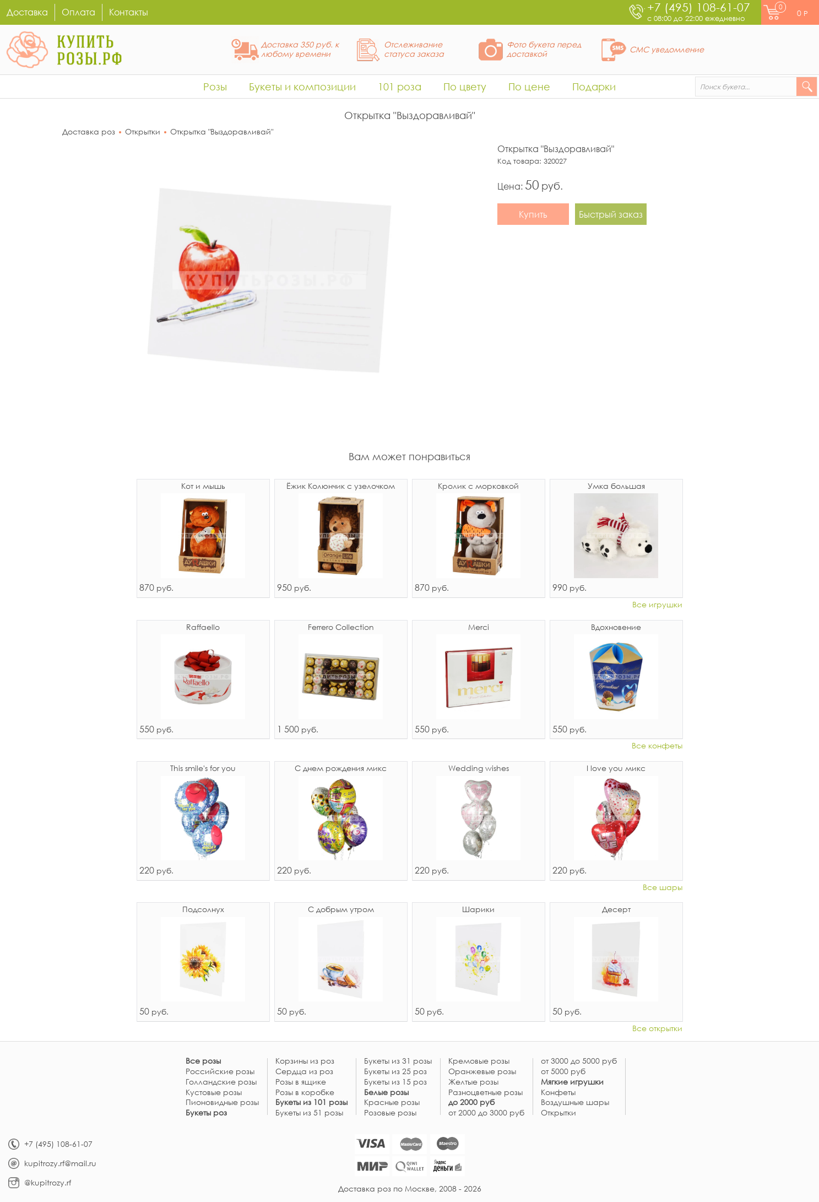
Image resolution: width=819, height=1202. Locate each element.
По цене (529, 86)
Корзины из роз (304, 1061)
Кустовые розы (214, 1092)
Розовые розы (390, 1113)
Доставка (27, 12)
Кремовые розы (478, 1061)
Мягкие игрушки (572, 1082)
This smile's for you (203, 768)
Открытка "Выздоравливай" (221, 131)
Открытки (142, 131)
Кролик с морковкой (478, 486)
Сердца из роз (304, 1071)
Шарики (478, 909)
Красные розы (392, 1102)
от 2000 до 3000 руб (486, 1113)
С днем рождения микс (341, 768)
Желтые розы (473, 1082)
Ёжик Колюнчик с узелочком (340, 486)
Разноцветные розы (485, 1092)
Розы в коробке (304, 1092)
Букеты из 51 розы (309, 1113)
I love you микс (616, 768)
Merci (478, 627)
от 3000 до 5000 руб (579, 1061)
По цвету (464, 86)
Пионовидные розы (222, 1102)
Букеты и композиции (302, 86)
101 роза (399, 86)
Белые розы (386, 1092)
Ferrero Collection (341, 627)
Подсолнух (203, 909)
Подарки (594, 86)
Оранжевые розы (482, 1071)
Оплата (78, 12)
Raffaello (203, 627)
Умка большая (616, 486)
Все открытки (657, 1028)
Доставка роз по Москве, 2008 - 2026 (409, 1188)
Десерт (616, 909)
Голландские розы (221, 1082)
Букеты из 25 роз (395, 1071)
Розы (215, 86)
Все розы (203, 1061)
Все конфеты (657, 746)
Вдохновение (616, 627)
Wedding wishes (478, 768)
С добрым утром (341, 909)
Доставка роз (88, 131)
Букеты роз (206, 1113)
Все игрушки (657, 605)
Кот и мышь (203, 486)
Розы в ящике (300, 1082)
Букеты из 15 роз (395, 1082)
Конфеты (558, 1092)
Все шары (662, 887)
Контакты (128, 12)
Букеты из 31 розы (398, 1061)
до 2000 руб (471, 1102)
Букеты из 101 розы (311, 1102)
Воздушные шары (575, 1102)
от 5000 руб (563, 1071)
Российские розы (220, 1071)
